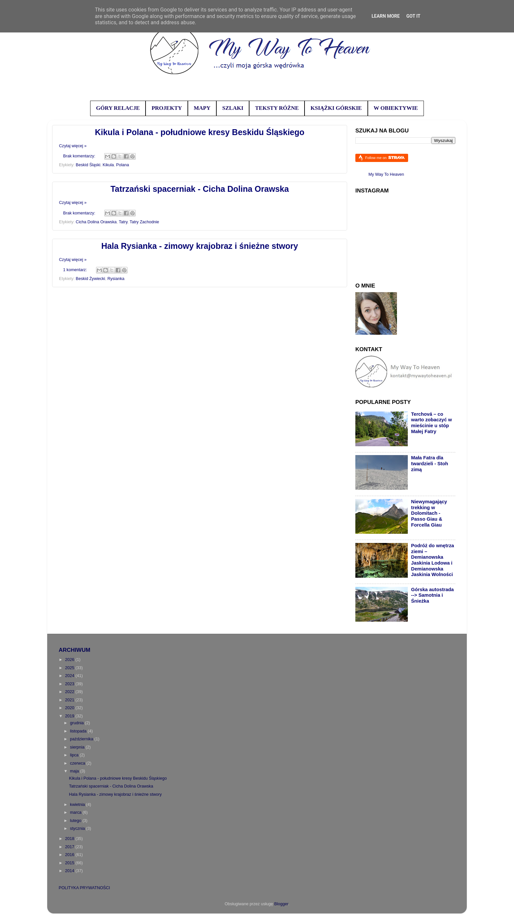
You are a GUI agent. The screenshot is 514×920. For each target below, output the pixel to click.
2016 (70, 854)
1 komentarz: (75, 270)
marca (76, 812)
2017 (70, 847)
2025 (70, 668)
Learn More (385, 16)
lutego (76, 820)
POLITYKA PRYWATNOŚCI (84, 888)
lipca (75, 755)
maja (75, 771)
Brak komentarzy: (79, 156)
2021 (70, 700)
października (82, 739)
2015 (70, 863)
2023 (70, 684)
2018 (70, 838)
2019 (70, 716)
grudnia (77, 723)
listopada (79, 731)
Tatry (123, 222)
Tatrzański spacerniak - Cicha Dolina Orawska (199, 188)
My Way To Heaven (386, 174)
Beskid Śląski (88, 165)
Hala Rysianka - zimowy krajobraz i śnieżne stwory (199, 245)
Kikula (108, 165)
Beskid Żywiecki (90, 278)
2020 (70, 708)
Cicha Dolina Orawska (96, 222)
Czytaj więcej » (73, 146)
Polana (122, 165)
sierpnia (78, 747)
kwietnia (78, 804)
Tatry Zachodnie (144, 222)
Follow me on (385, 157)
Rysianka (116, 278)
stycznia (78, 828)
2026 (70, 659)
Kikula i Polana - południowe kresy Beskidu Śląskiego (199, 132)
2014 (70, 871)
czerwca (78, 763)
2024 (70, 675)
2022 (70, 692)
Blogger (281, 904)
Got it (413, 16)
